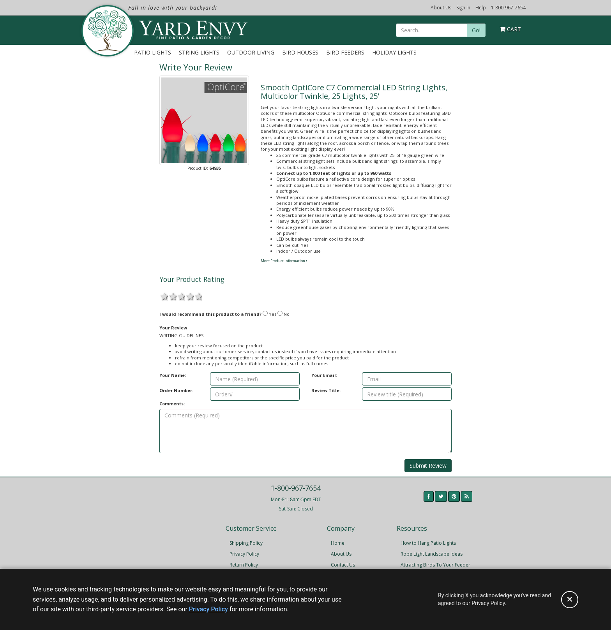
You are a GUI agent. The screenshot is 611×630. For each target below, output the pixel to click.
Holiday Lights (394, 52)
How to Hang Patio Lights (428, 543)
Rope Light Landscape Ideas (432, 554)
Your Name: (172, 375)
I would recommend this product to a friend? (210, 314)
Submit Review (428, 465)
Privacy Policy (244, 554)
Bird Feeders (345, 52)
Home (337, 543)
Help (480, 7)
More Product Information (284, 260)
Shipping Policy (246, 543)
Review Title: (326, 390)
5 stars (198, 296)
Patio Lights (152, 52)
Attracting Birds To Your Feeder (435, 564)
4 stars (189, 296)
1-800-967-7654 (508, 7)
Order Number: (176, 390)
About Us (441, 7)
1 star (163, 296)
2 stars (172, 296)
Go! (476, 30)
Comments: (172, 404)
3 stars (181, 296)
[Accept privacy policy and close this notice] (569, 599)
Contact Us (343, 564)
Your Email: (324, 375)
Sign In (463, 7)
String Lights (199, 52)
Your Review (173, 328)
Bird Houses (300, 52)
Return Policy (244, 564)
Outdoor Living (250, 52)
